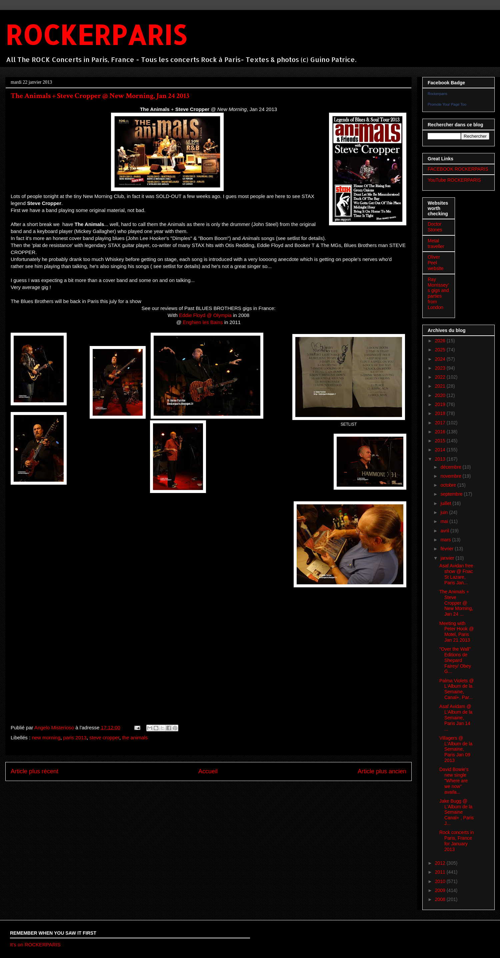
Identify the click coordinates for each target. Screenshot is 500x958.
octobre (448, 485)
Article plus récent (34, 771)
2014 (441, 449)
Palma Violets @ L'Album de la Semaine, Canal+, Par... (456, 689)
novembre (451, 476)
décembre (451, 467)
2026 (441, 340)
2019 (441, 404)
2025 (441, 349)
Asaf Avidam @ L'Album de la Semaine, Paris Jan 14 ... (455, 717)
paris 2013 (75, 737)
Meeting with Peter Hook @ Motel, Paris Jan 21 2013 (456, 632)
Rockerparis (437, 94)
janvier (447, 558)
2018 (441, 413)
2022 (441, 377)
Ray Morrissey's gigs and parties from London (438, 293)
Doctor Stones (435, 226)
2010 (441, 881)
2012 (441, 863)
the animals (135, 737)
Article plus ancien (382, 771)
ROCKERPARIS (95, 34)
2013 (441, 459)
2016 (441, 431)
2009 (441, 890)
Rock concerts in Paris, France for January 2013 (456, 841)
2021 (441, 386)
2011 (441, 872)
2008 (441, 899)
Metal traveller (436, 243)
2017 (441, 422)
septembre (452, 494)
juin (444, 512)
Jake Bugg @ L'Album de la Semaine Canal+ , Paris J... (456, 812)
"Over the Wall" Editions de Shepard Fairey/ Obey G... (455, 660)
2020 (441, 395)
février (447, 548)
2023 (441, 368)
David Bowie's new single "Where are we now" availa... (454, 780)
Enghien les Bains (203, 322)
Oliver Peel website (435, 262)
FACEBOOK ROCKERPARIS (458, 169)
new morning (46, 737)
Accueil (208, 771)
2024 (441, 359)
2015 (441, 440)
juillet (446, 503)
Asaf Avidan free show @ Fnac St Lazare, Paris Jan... (456, 574)
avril (445, 530)
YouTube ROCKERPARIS (454, 180)
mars (446, 539)
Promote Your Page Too (447, 104)
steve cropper (104, 737)
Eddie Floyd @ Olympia (205, 315)
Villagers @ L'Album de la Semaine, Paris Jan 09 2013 (455, 749)
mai (444, 521)
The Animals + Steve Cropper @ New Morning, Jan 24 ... (456, 603)
